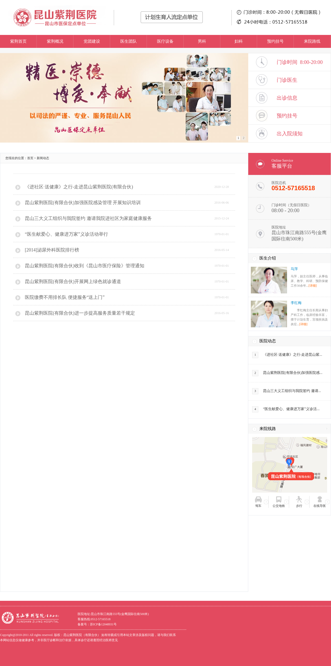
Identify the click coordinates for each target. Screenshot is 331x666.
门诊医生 (287, 80)
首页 (30, 158)
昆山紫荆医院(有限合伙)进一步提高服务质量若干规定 (80, 313)
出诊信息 (287, 98)
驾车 (258, 506)
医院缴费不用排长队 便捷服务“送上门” (64, 297)
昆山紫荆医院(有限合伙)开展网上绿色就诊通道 (73, 281)
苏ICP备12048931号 (103, 624)
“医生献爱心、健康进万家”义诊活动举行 (66, 234)
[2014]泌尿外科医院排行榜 (52, 250)
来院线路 (267, 428)
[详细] (313, 285)
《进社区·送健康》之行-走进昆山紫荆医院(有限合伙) (79, 186)
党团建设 (92, 41)
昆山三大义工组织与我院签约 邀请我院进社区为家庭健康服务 (88, 218)
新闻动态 (43, 158)
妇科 (239, 41)
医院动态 (267, 341)
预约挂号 (275, 41)
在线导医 (319, 506)
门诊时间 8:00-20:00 (300, 62)
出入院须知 (290, 133)
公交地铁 (279, 506)
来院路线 (312, 41)
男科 (202, 41)
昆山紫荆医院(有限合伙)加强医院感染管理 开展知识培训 (83, 202)
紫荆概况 (55, 41)
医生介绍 (267, 258)
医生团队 (128, 41)
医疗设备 (165, 41)
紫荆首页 (18, 41)
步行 (299, 506)
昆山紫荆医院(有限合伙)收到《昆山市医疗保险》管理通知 (84, 265)
